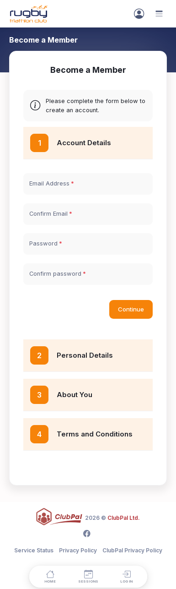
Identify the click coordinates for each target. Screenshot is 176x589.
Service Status (33, 550)
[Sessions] (88, 576)
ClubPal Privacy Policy (132, 550)
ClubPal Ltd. (123, 517)
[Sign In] (139, 14)
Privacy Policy (78, 550)
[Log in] (126, 576)
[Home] (50, 576)
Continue (131, 309)
